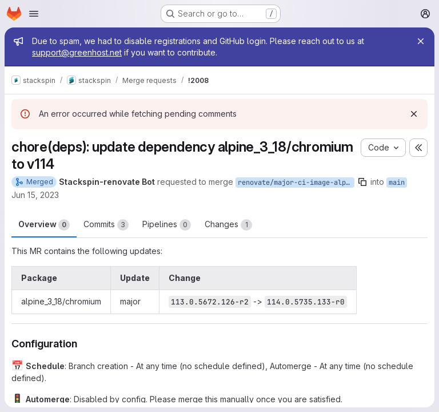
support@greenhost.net (77, 52)
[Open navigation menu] (34, 14)
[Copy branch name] (362, 182)
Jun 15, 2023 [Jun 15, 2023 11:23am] (35, 195)
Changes (228, 225)
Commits (106, 225)
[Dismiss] (414, 114)
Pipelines (166, 225)
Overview (44, 225)
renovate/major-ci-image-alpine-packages (296, 182)
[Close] (421, 41)
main (397, 182)
